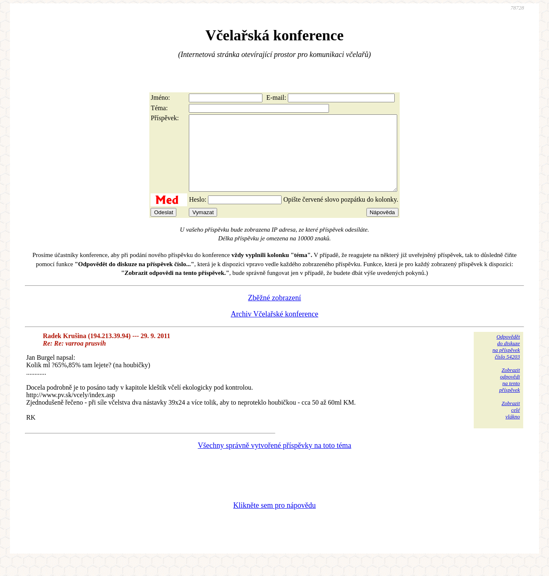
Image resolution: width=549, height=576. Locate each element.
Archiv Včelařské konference (275, 329)
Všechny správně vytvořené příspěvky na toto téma (274, 460)
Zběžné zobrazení (274, 313)
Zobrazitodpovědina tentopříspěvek (509, 395)
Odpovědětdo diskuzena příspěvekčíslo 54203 (506, 362)
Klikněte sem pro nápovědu (274, 520)
